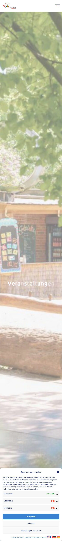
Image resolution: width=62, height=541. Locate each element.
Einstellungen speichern (31, 531)
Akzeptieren (31, 516)
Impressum (46, 537)
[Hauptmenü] (57, 6)
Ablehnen (31, 523)
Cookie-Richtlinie (18, 537)
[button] (58, 472)
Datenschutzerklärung (33, 537)
